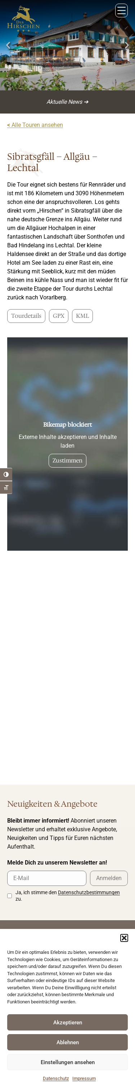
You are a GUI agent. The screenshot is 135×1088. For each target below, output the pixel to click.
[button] (124, 938)
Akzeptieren (67, 1022)
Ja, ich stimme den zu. (67, 895)
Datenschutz (56, 1078)
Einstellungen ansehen (68, 1062)
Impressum (84, 1078)
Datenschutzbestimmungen (89, 892)
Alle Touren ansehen (35, 124)
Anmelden (109, 878)
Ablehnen (68, 1042)
